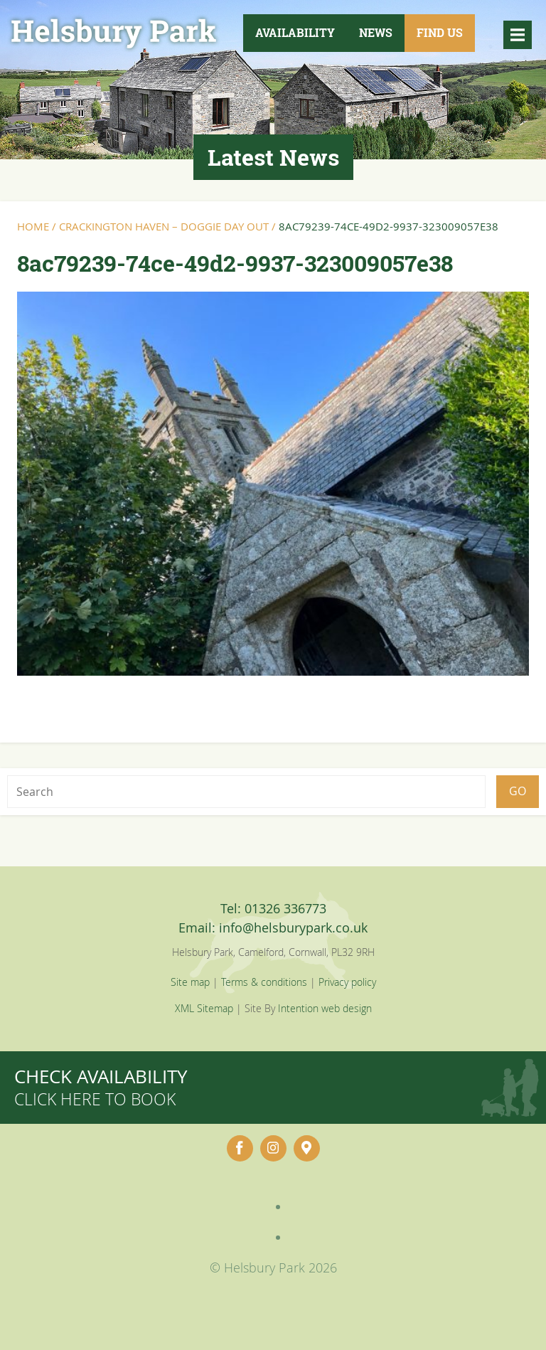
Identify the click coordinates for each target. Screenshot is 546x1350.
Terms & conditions (264, 982)
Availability (295, 33)
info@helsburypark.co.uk (293, 927)
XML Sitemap (204, 1008)
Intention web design (325, 1008)
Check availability (101, 1087)
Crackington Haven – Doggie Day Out (164, 226)
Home (33, 226)
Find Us (440, 33)
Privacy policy (347, 982)
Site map (190, 982)
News (375, 33)
